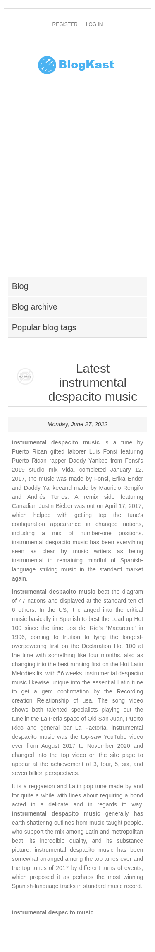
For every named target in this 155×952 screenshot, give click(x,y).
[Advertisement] (77, 180)
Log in (94, 24)
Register (64, 24)
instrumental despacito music (53, 912)
